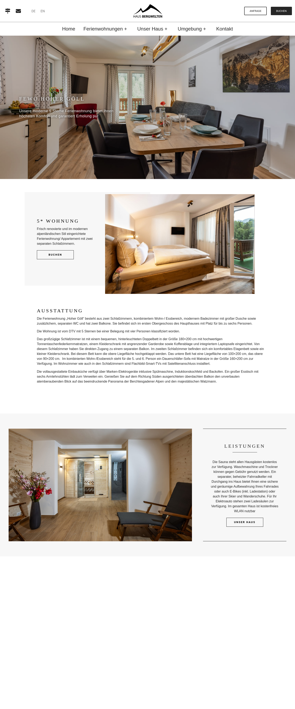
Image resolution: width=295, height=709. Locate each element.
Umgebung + (193, 29)
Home (68, 29)
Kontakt (224, 29)
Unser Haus (244, 522)
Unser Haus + (153, 29)
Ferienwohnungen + (106, 29)
